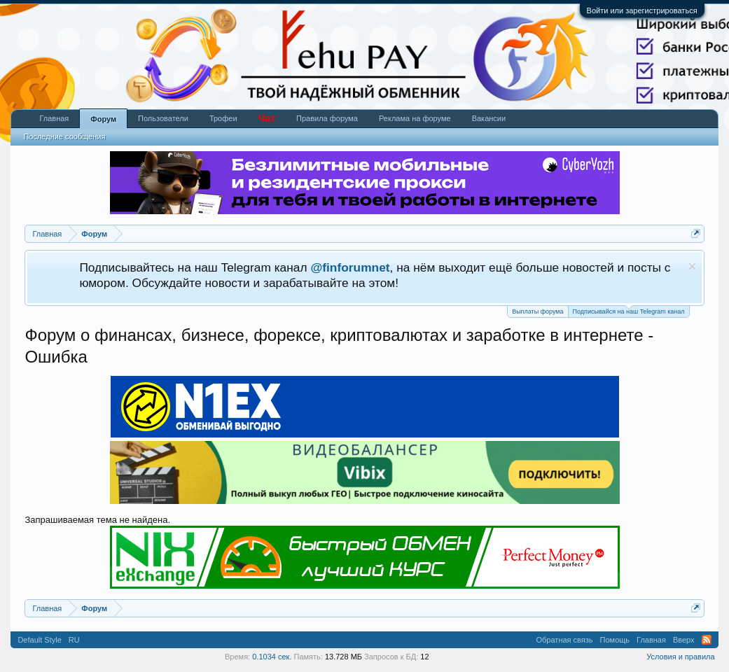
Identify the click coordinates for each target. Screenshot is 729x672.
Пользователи (163, 118)
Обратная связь (564, 640)
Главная (54, 118)
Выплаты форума (537, 311)
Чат (266, 118)
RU (74, 640)
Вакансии (489, 118)
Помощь (615, 640)
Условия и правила (680, 656)
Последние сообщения (64, 136)
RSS (706, 640)
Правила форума (327, 118)
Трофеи (223, 118)
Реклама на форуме (415, 118)
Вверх (684, 640)
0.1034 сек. (271, 656)
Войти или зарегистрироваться (642, 10)
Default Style (39, 640)
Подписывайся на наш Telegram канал (629, 310)
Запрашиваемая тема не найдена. (97, 519)
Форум (103, 119)
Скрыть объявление (692, 266)
